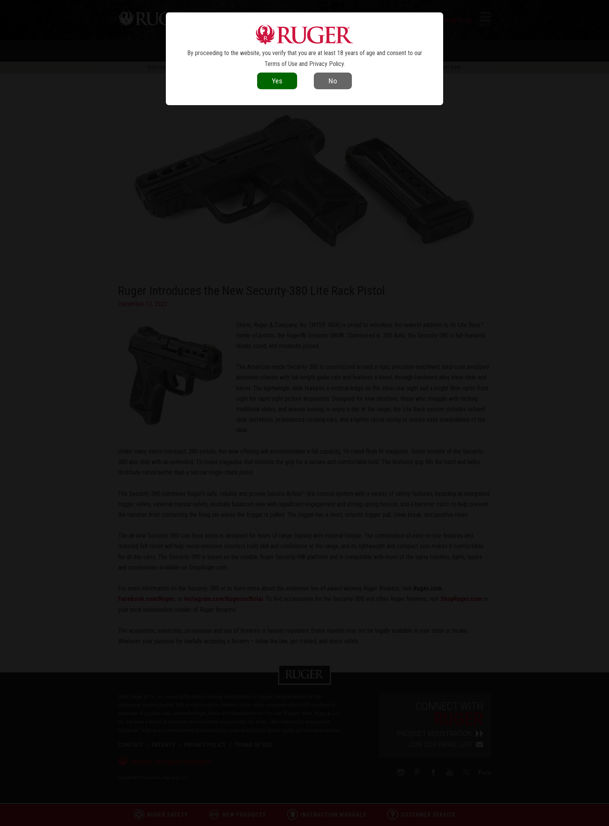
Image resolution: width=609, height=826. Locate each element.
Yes (277, 80)
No (333, 80)
